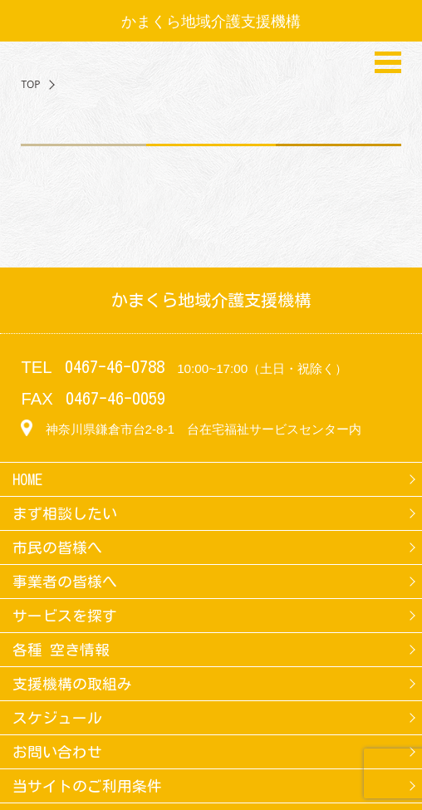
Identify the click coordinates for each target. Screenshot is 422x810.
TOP (30, 84)
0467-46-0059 (115, 398)
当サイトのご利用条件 (87, 785)
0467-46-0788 (114, 366)
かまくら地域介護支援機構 (211, 21)
